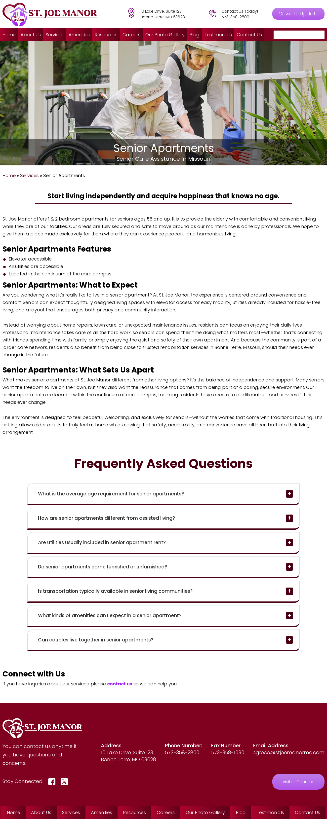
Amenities (79, 35)
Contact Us (249, 35)
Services (55, 35)
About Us (31, 35)
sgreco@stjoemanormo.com (289, 752)
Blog (195, 35)
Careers (131, 35)
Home (9, 35)
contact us (119, 684)
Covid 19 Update (299, 13)
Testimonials (218, 35)
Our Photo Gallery (165, 35)
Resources (106, 35)
